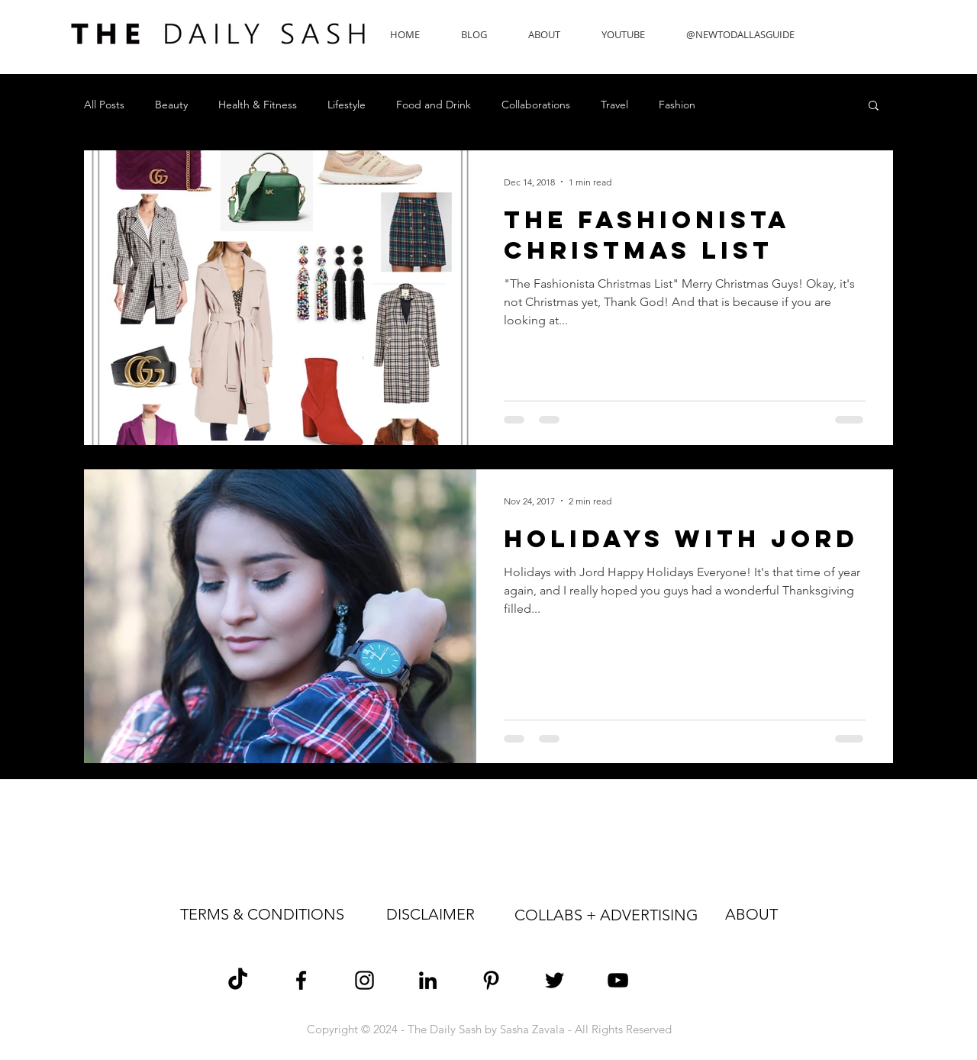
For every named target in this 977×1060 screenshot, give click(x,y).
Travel (614, 104)
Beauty (171, 104)
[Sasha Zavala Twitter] (554, 980)
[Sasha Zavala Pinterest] (491, 980)
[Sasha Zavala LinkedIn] (427, 980)
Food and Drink (433, 104)
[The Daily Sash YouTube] (617, 980)
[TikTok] (237, 980)
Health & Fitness (257, 104)
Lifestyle (346, 104)
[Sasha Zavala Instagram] (364, 980)
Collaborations (535, 104)
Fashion (677, 104)
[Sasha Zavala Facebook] (301, 980)
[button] (873, 106)
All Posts (104, 104)
